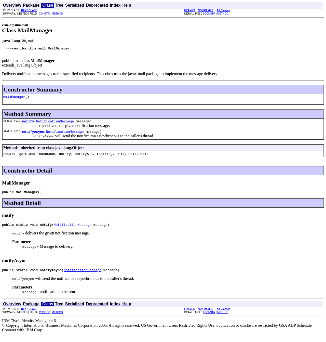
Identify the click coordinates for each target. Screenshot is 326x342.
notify (28, 125)
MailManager (14, 99)
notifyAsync (33, 136)
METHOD (57, 13)
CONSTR (44, 13)
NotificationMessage (55, 125)
